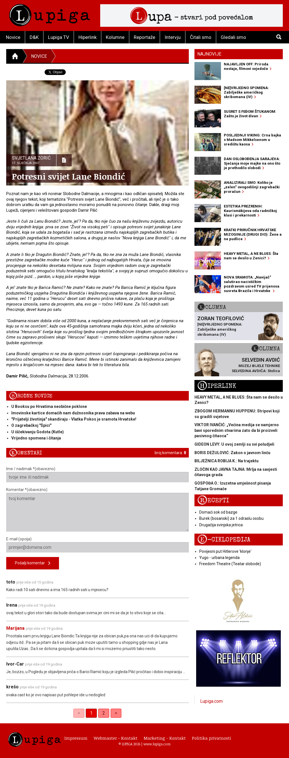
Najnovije (209, 54)
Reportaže (144, 37)
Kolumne (115, 37)
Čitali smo (200, 37)
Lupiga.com (211, 701)
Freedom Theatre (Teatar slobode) (230, 564)
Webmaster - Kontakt (115, 738)
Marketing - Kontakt (165, 738)
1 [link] (91, 713)
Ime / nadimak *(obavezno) (97, 474)
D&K (34, 37)
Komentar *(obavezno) (97, 509)
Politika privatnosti (211, 738)
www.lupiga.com (156, 744)
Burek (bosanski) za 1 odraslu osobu (231, 518)
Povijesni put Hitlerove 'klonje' (225, 551)
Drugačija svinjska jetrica (221, 525)
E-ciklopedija (223, 539)
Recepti (213, 500)
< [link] (79, 713)
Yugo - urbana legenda (219, 557)
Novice (13, 37)
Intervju (173, 37)
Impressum (75, 738)
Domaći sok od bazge (218, 512)
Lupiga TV (58, 37)
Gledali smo (233, 37)
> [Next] (116, 713)
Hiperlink (87, 37)
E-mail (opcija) (97, 545)
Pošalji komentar (32, 563)
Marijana (15, 628)
